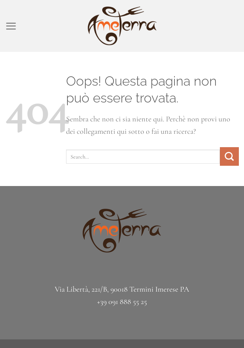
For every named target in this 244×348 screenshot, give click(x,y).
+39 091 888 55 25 (122, 301)
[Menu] (11, 25)
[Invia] (229, 156)
